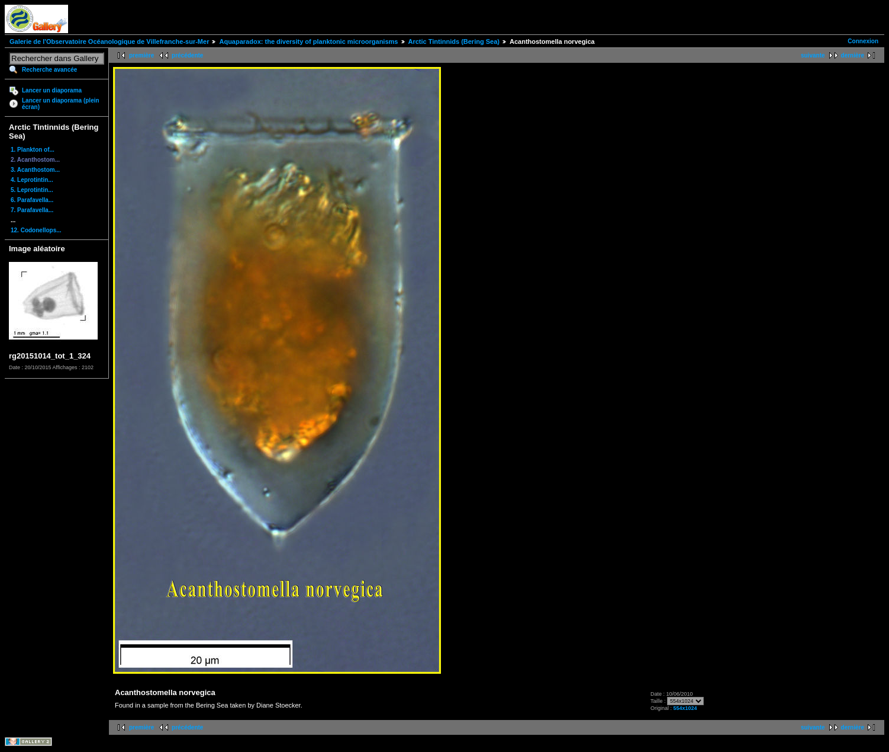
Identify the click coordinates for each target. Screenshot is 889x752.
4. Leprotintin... (32, 180)
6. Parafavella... (32, 200)
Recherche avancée (49, 69)
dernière (852, 55)
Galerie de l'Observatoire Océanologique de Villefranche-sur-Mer (109, 41)
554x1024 (685, 708)
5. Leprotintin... (32, 190)
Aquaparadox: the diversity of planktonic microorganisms (308, 41)
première (141, 55)
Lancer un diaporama (52, 90)
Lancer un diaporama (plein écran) (60, 103)
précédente (187, 55)
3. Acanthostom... (35, 170)
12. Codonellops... (36, 230)
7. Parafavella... (32, 210)
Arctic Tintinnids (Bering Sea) (454, 41)
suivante (813, 55)
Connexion (863, 41)
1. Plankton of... (32, 149)
